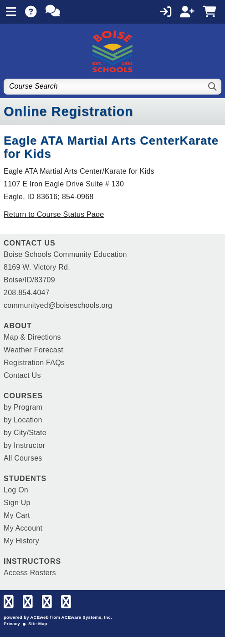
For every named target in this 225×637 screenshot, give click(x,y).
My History (21, 541)
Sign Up (17, 503)
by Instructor (24, 445)
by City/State (25, 432)
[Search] (213, 86)
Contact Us (22, 375)
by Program (23, 407)
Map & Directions (32, 337)
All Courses (23, 458)
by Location (23, 420)
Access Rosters (30, 573)
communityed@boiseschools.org (58, 305)
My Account (23, 528)
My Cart (17, 515)
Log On (16, 490)
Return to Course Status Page (54, 214)
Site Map (37, 623)
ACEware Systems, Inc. (86, 617)
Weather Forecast (33, 350)
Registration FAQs (34, 362)
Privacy (12, 623)
